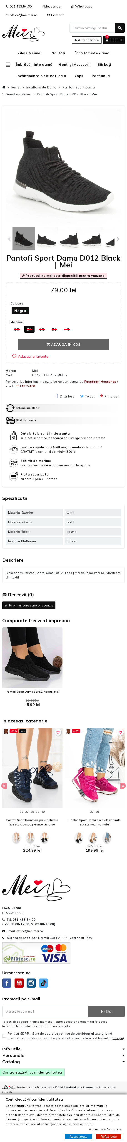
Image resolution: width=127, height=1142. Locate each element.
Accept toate (78, 1136)
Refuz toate (109, 1136)
